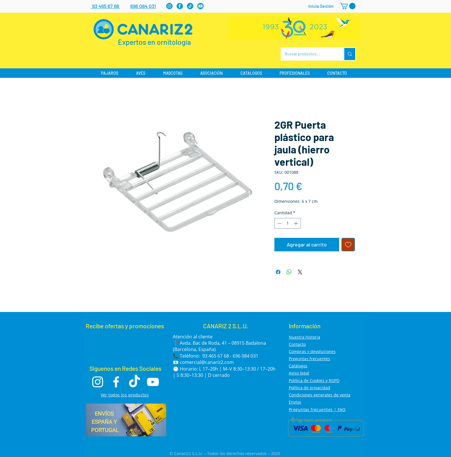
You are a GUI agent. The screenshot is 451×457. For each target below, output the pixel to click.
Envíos (295, 402)
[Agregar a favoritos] (348, 244)
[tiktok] (190, 6)
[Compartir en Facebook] (278, 272)
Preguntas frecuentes (309, 358)
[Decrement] (278, 223)
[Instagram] (169, 6)
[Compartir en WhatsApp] (289, 272)
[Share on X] (300, 272)
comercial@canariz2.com (207, 362)
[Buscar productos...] (308, 54)
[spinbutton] (287, 223)
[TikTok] (134, 382)
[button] (348, 6)
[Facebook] (180, 6)
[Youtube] (200, 6)
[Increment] (296, 223)
